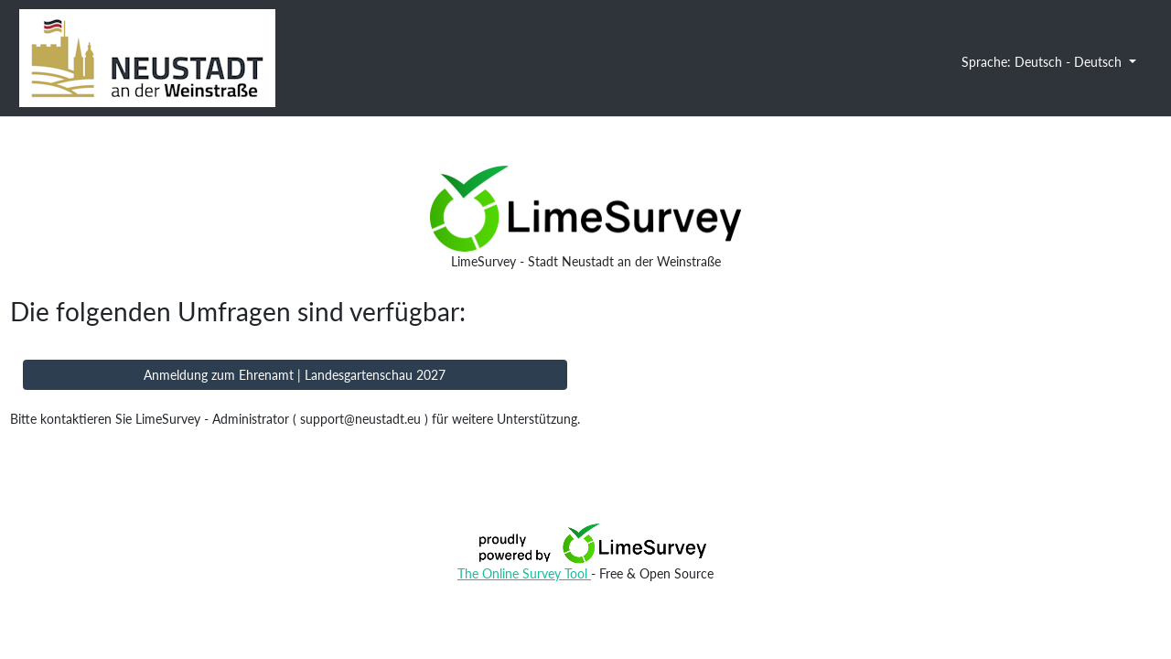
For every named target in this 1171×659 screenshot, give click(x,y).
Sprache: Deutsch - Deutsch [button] (1043, 62)
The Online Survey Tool (524, 573)
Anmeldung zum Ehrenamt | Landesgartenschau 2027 (295, 375)
